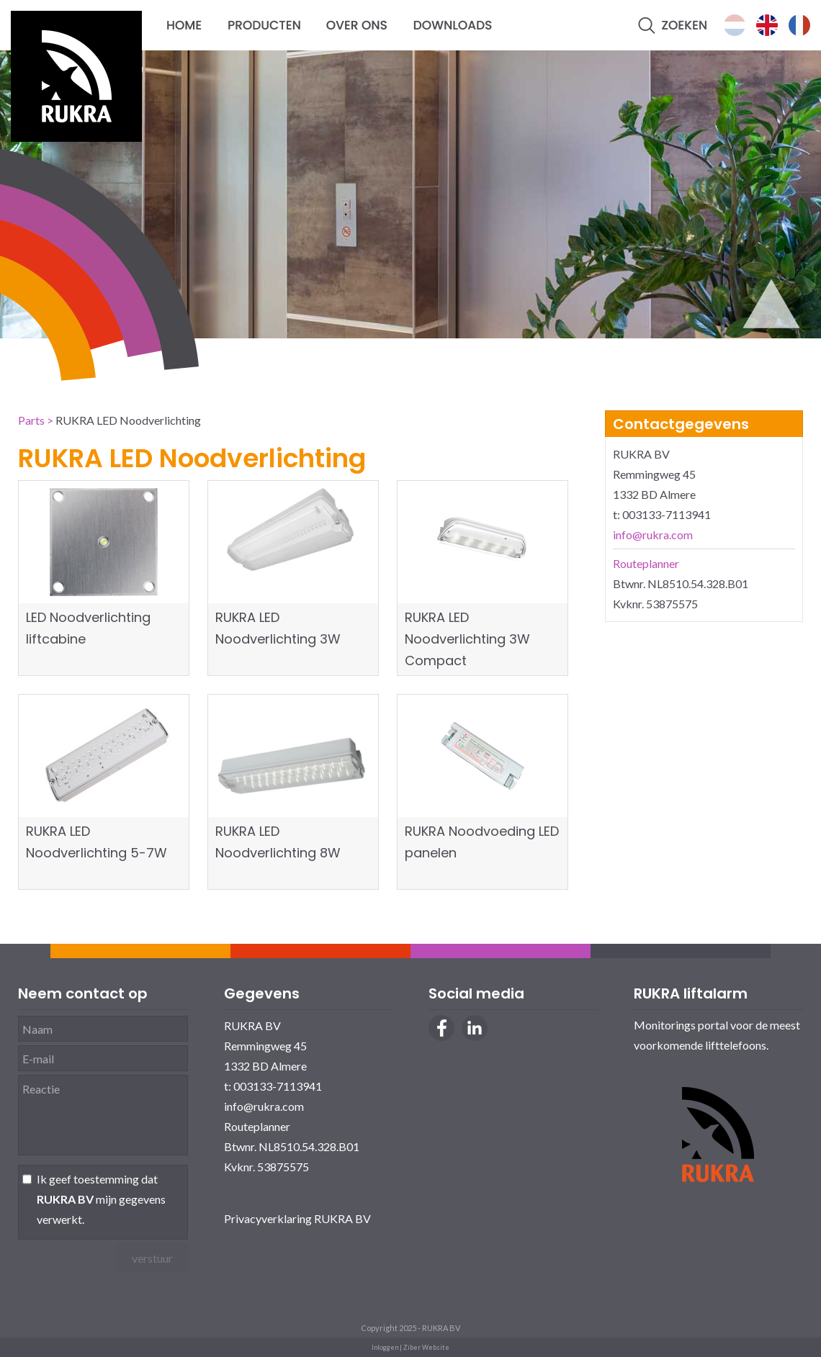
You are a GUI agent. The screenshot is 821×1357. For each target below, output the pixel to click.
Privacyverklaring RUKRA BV (297, 1218)
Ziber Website (426, 1347)
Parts (31, 420)
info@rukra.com (653, 534)
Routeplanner (646, 563)
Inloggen (385, 1347)
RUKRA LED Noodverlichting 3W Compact (467, 639)
